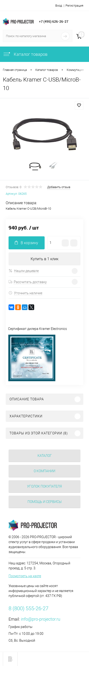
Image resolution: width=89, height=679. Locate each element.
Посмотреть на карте (25, 576)
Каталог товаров (25, 54)
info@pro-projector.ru (40, 619)
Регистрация (74, 5)
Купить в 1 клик (44, 259)
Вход (58, 5)
